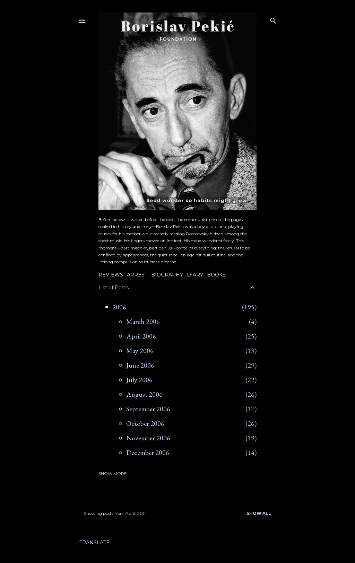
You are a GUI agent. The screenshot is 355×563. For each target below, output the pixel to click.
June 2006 (140, 365)
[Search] (273, 19)
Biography (167, 275)
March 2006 (143, 321)
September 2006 (148, 408)
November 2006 (148, 437)
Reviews (110, 275)
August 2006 (144, 394)
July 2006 (139, 379)
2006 (119, 306)
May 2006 (140, 350)
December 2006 (147, 452)
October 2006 (145, 423)
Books (216, 275)
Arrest (137, 275)
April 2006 (141, 336)
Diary (195, 275)
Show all (258, 513)
